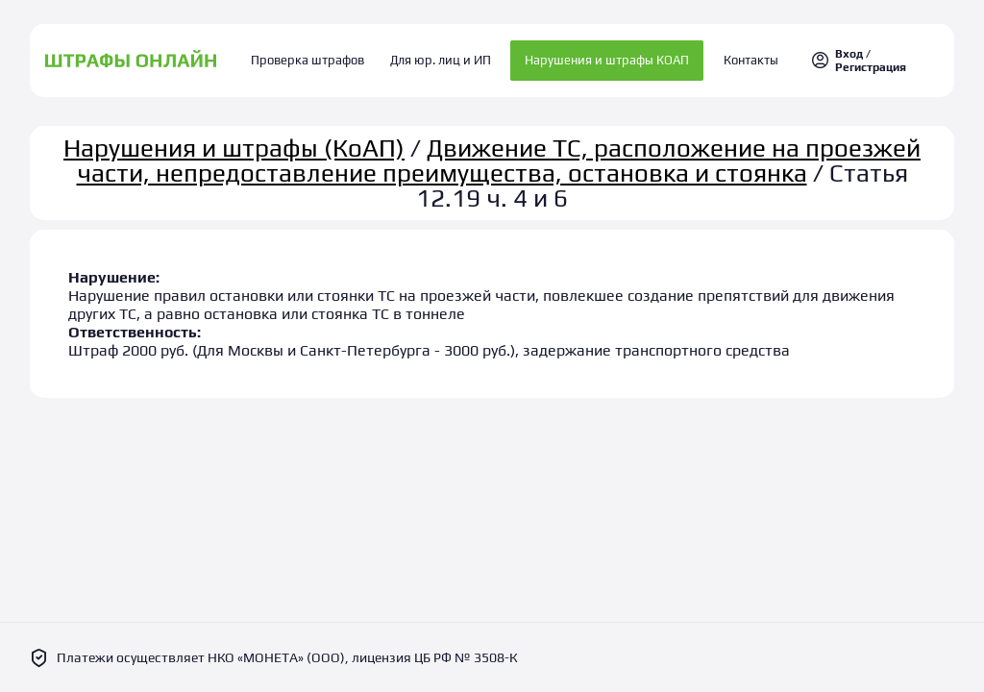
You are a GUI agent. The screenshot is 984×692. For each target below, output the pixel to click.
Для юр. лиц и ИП (440, 57)
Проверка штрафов (319, 57)
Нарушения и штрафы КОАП (602, 57)
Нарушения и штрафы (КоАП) (234, 140)
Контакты (740, 57)
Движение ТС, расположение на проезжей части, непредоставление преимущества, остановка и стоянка (499, 153)
